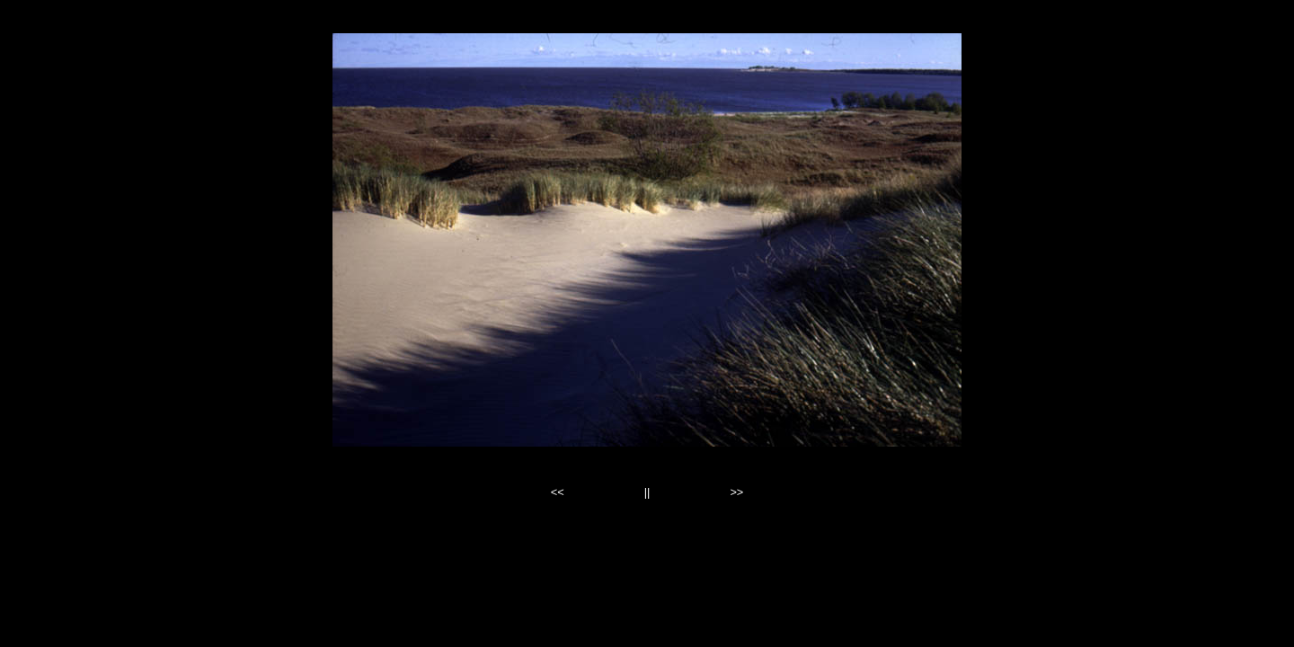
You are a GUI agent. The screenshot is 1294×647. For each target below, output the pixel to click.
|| (647, 492)
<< (557, 492)
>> (736, 492)
